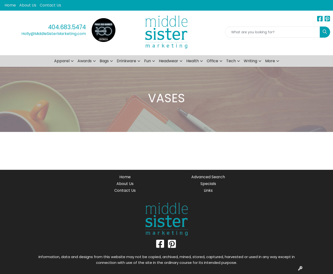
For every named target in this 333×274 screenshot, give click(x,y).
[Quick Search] (272, 32)
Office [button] (212, 61)
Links (208, 190)
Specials (208, 183)
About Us (27, 5)
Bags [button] (104, 61)
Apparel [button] (62, 61)
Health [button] (192, 61)
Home (10, 5)
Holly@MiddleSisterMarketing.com (53, 33)
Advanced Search (208, 177)
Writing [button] (250, 61)
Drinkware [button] (126, 61)
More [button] (270, 61)
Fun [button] (147, 61)
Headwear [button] (168, 61)
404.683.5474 (67, 27)
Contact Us (50, 5)
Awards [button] (84, 61)
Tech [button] (231, 61)
